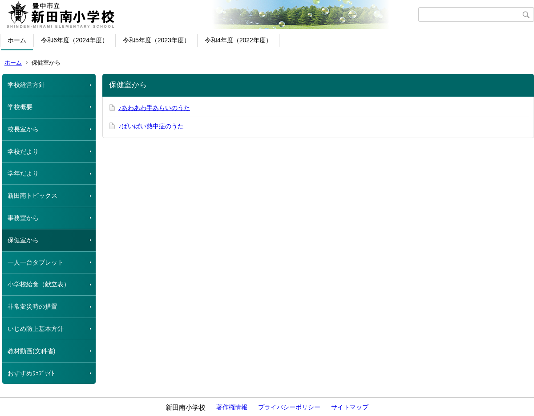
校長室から (23, 129)
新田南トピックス (32, 195)
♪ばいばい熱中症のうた (151, 126)
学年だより (23, 173)
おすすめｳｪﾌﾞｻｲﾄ (31, 373)
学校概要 (20, 106)
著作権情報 (231, 407)
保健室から (23, 240)
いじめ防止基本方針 (36, 328)
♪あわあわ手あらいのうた (154, 107)
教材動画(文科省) (31, 351)
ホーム (17, 40)
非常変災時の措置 (32, 306)
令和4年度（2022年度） (238, 40)
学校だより (23, 151)
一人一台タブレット (36, 262)
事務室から (23, 217)
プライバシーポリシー (289, 407)
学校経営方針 (26, 84)
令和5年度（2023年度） (156, 40)
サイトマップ (349, 407)
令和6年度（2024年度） (74, 40)
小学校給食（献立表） (39, 284)
